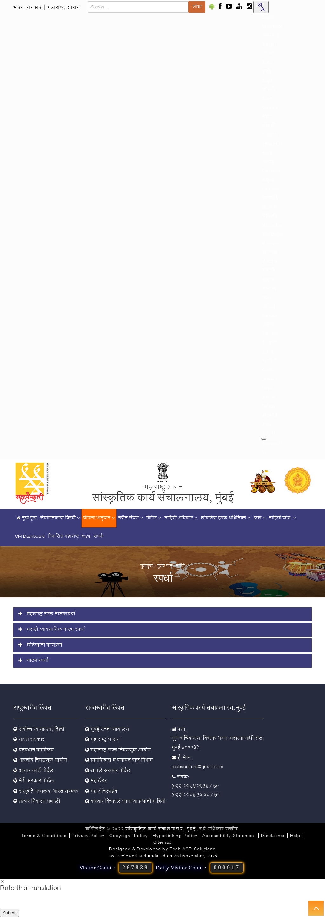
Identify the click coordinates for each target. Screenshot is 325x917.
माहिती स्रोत (282, 518)
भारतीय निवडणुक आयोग (40, 760)
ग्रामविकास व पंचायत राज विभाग (119, 760)
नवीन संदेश (130, 518)
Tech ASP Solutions (193, 849)
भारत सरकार (27, 7)
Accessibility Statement (229, 836)
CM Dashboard (30, 536)
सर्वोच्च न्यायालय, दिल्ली (38, 729)
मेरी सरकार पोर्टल (33, 781)
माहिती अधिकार (180, 518)
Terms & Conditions (44, 836)
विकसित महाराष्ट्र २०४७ (69, 536)
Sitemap (162, 842)
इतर (260, 518)
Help (295, 836)
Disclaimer (273, 836)
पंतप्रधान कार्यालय (33, 750)
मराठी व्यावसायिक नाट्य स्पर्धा (51, 630)
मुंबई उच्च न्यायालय (107, 729)
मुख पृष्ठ (26, 518)
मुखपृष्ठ (146, 566)
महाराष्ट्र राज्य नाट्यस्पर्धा (46, 614)
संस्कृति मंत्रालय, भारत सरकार (46, 791)
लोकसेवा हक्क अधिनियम (225, 518)
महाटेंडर (96, 781)
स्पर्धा (180, 566)
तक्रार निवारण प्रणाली (36, 801)
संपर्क (98, 536)
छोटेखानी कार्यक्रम (40, 645)
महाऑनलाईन (101, 791)
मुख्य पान (164, 566)
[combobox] (261, 7)
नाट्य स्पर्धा (33, 661)
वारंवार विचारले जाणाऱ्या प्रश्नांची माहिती (125, 801)
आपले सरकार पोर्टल (108, 771)
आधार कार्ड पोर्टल (33, 771)
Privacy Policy (88, 836)
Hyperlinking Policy (175, 836)
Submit (10, 913)
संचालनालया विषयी (60, 518)
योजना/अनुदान (99, 518)
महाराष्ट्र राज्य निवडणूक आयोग (118, 750)
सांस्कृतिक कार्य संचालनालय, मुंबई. (161, 829)
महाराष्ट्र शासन (64, 7)
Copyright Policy (128, 836)
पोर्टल (153, 518)
